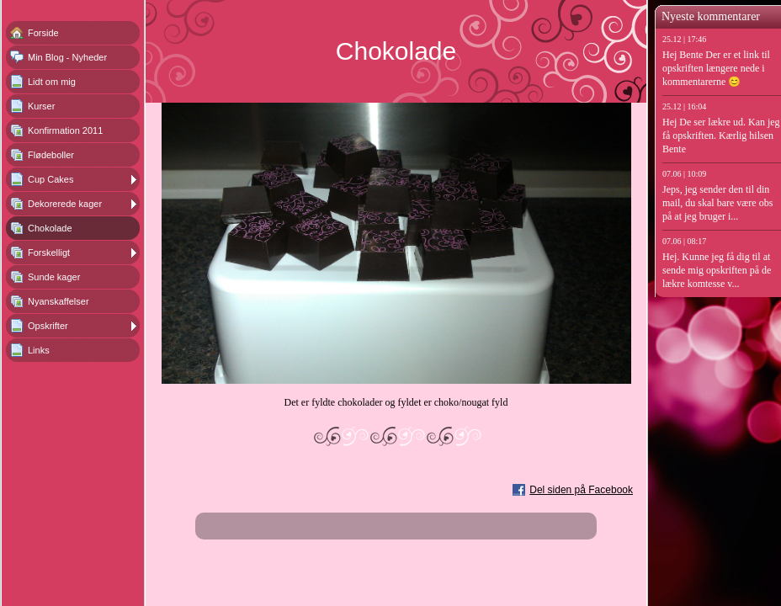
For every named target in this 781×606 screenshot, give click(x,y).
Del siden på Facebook (581, 490)
